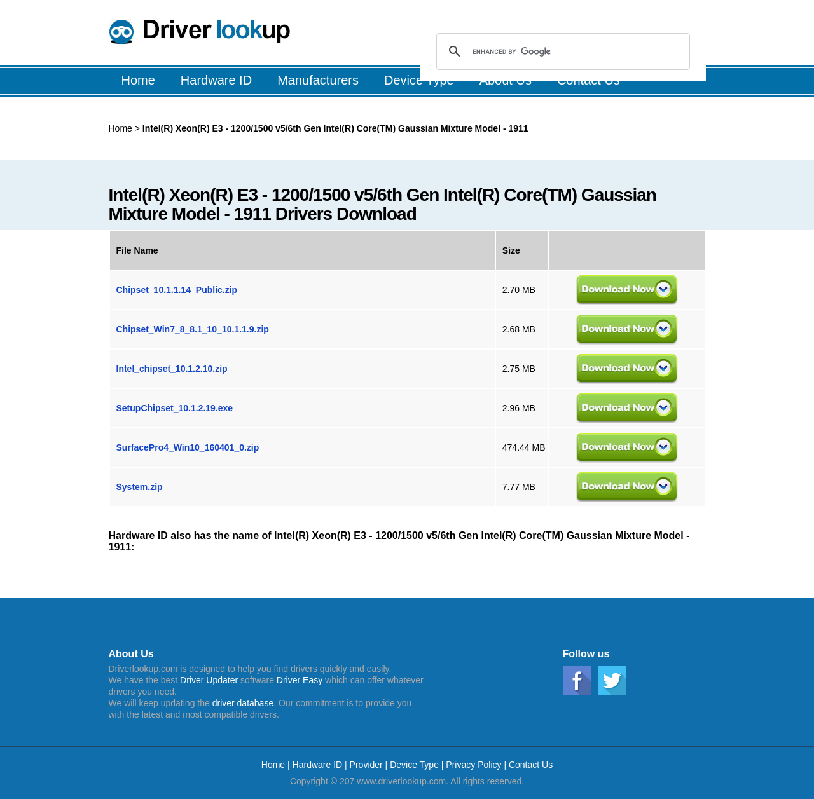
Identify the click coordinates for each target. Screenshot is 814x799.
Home (120, 128)
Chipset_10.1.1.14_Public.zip (177, 290)
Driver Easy (299, 680)
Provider (366, 765)
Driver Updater (209, 680)
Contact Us (531, 765)
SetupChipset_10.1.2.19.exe (174, 408)
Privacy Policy (473, 765)
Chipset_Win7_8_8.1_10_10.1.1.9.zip (192, 329)
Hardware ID (319, 765)
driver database (243, 703)
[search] (561, 51)
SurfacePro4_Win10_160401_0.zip (187, 447)
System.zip (139, 487)
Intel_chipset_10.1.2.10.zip (172, 369)
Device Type (414, 765)
